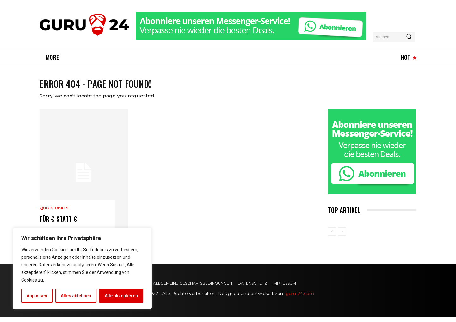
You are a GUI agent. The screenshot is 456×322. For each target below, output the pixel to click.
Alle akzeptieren (121, 295)
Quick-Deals (54, 213)
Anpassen (37, 295)
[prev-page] (332, 237)
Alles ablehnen (76, 295)
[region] (82, 268)
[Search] (409, 37)
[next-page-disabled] (342, 237)
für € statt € (58, 224)
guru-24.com (300, 299)
